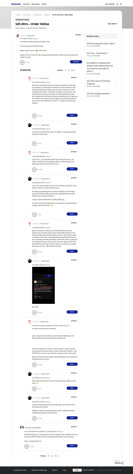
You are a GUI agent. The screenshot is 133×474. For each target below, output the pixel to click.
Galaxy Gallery (35, 4)
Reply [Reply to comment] (72, 115)
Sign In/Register (110, 4)
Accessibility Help (20, 470)
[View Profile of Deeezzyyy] (23, 36)
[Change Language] (77, 470)
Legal (64, 470)
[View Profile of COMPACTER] (36, 78)
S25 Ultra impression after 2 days (100, 43)
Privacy (54, 470)
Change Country (88, 470)
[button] (79, 35)
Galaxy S (36, 39)
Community (26, 4)
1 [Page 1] (65, 70)
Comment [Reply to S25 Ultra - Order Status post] (76, 62)
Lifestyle (43, 4)
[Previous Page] (59, 70)
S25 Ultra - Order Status (96, 53)
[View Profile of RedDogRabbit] (37, 125)
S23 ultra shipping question (98, 93)
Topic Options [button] (112, 24)
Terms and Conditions (39, 470)
